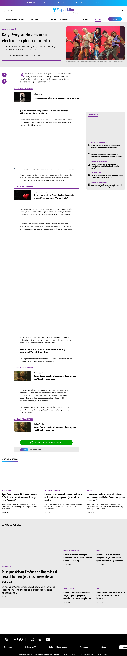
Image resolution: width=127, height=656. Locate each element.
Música (98, 19)
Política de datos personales (87, 654)
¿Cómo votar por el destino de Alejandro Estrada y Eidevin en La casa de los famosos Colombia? (105, 146)
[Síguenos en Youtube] (48, 640)
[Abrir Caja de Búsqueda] (123, 11)
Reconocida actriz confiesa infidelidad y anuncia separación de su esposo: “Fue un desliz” (54, 196)
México (115, 19)
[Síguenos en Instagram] (32, 640)
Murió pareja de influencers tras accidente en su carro (56, 97)
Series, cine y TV (37, 19)
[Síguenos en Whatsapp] (39, 640)
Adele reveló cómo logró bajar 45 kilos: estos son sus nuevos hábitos (110, 595)
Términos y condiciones (70, 654)
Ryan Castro (6, 490)
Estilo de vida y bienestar (61, 19)
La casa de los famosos (45, 3)
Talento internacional (35, 449)
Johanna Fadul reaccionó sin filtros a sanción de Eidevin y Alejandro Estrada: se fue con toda (107, 176)
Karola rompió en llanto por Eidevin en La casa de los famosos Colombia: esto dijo (78, 557)
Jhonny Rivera (80, 3)
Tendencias (83, 19)
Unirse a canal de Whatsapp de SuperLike (46, 442)
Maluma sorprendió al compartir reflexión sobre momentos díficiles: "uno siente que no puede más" (106, 497)
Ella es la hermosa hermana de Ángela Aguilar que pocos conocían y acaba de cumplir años (77, 595)
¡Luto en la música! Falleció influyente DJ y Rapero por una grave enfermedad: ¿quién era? (109, 557)
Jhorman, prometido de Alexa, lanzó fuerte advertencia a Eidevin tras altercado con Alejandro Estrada (106, 186)
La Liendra (95, 152)
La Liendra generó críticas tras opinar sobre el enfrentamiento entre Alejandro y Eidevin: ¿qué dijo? (106, 156)
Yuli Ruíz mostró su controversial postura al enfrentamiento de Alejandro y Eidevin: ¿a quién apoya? (105, 166)
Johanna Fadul (96, 173)
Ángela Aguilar (69, 588)
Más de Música (10, 459)
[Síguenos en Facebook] (26, 640)
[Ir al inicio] (63, 11)
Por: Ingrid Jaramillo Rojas (18, 55)
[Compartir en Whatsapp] (4, 81)
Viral (98, 550)
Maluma (89, 490)
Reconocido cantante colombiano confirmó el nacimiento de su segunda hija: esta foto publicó (63, 497)
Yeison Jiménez (96, 3)
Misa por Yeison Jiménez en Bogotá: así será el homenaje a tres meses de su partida (29, 576)
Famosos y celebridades (14, 19)
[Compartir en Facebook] (4, 75)
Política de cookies (103, 654)
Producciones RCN (64, 3)
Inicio (4, 29)
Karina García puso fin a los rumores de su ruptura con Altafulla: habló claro (55, 377)
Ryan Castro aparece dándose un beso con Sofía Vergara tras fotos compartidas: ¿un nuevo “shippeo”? (19, 497)
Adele (98, 588)
